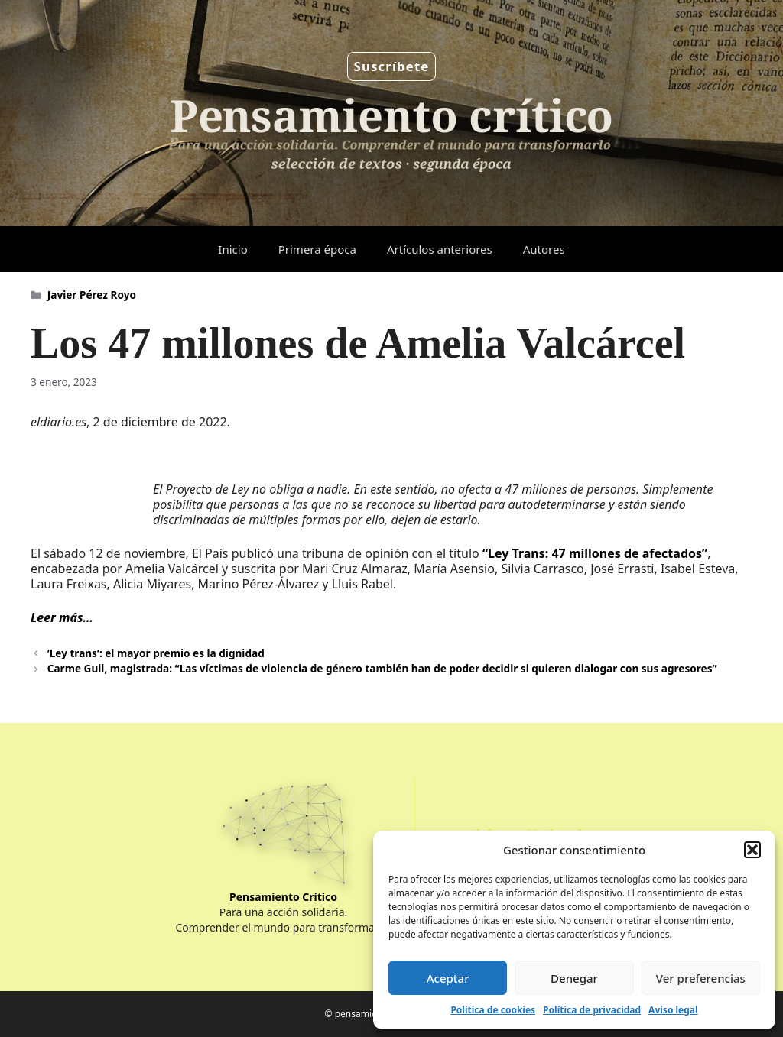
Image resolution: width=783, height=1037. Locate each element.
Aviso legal (672, 1009)
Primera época (317, 249)
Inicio (232, 249)
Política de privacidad (592, 1009)
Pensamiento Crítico (283, 897)
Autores (544, 249)
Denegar (574, 978)
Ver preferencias (701, 978)
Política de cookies (492, 1009)
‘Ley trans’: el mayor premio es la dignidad (156, 653)
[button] (752, 849)
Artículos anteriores (439, 249)
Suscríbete (392, 66)
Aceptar (448, 978)
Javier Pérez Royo (91, 294)
